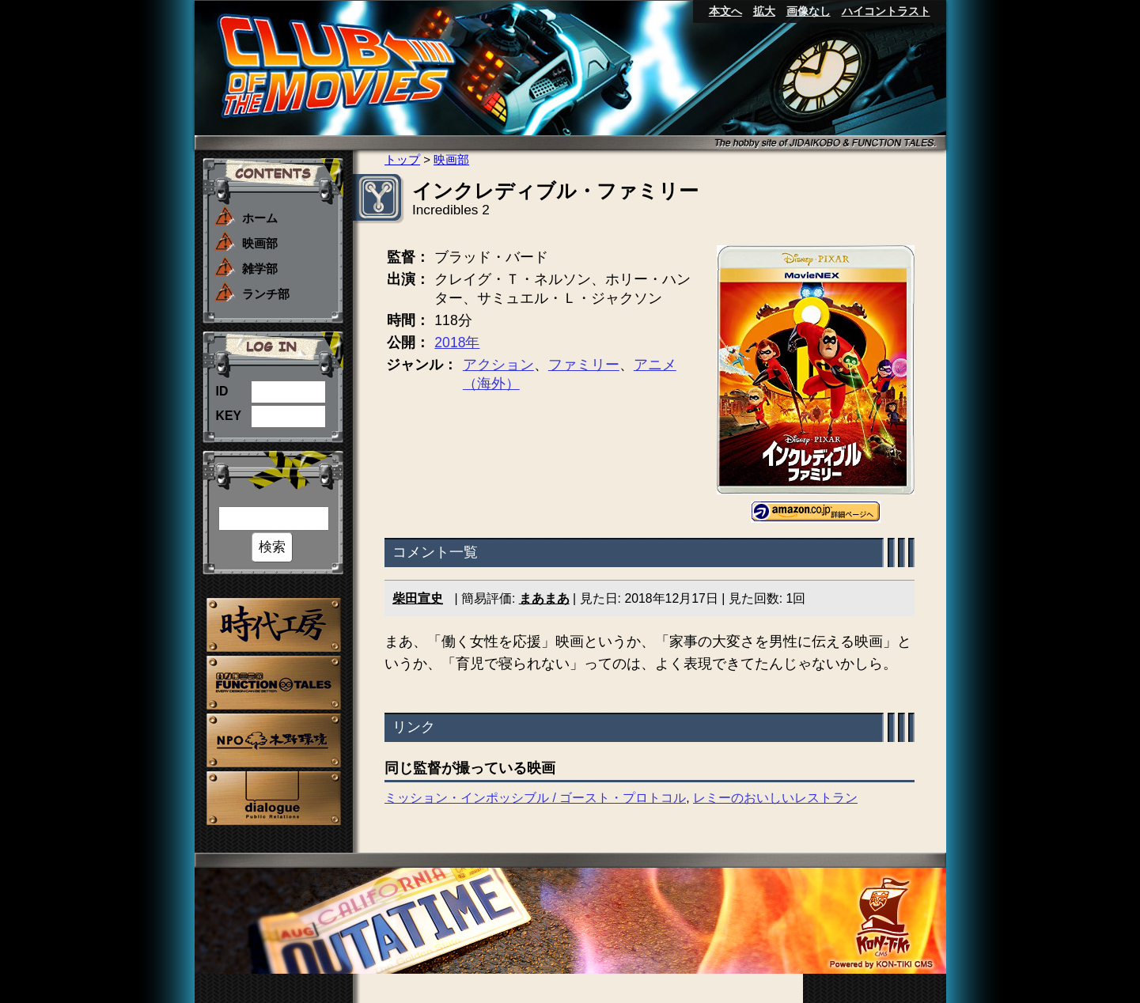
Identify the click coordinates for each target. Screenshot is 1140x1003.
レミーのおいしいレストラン (775, 797)
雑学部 (260, 268)
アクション (497, 365)
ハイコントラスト (886, 11)
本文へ (725, 11)
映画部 (260, 243)
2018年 (456, 342)
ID (222, 391)
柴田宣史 (417, 598)
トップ (402, 159)
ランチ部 (266, 294)
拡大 (764, 11)
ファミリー (583, 365)
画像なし (808, 11)
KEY (229, 415)
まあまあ (543, 598)
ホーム (260, 218)
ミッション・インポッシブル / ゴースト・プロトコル (535, 797)
